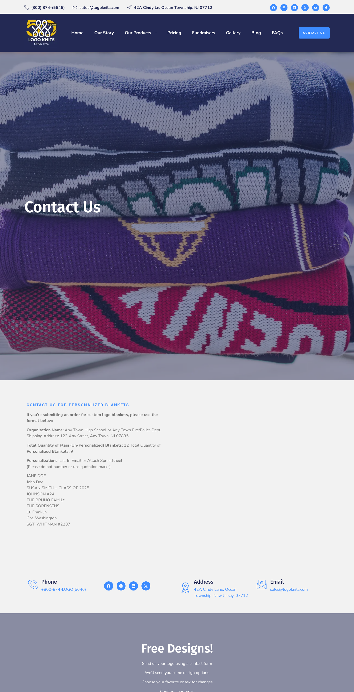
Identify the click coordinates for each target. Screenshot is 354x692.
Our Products (141, 33)
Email (277, 582)
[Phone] (33, 585)
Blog (256, 33)
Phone (49, 582)
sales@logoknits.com (289, 589)
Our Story (104, 33)
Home (77, 33)
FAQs (277, 33)
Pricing (174, 33)
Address (203, 582)
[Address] (185, 588)
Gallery (233, 33)
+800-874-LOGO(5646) (63, 589)
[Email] (262, 585)
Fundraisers (203, 33)
